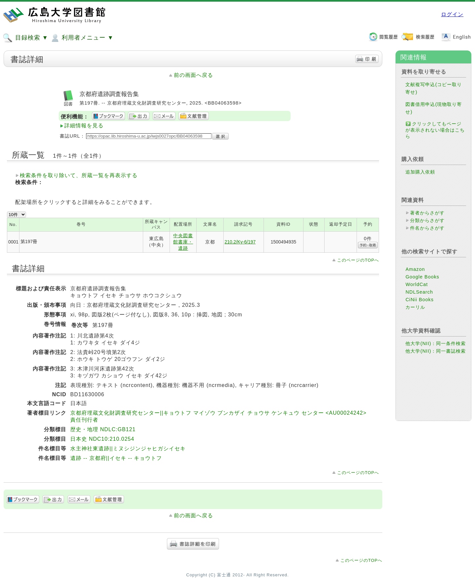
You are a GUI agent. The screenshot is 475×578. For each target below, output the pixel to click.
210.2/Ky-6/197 (240, 241)
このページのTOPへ (358, 260)
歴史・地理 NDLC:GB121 (103, 429)
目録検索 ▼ (25, 38)
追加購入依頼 (420, 172)
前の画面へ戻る (193, 75)
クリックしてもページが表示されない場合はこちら (435, 130)
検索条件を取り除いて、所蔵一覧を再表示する (79, 175)
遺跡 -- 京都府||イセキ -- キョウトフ (116, 458)
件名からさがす (427, 228)
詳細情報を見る (84, 125)
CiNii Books (419, 299)
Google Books (422, 276)
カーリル (415, 307)
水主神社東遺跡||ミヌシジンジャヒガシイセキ (128, 448)
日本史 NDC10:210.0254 (102, 439)
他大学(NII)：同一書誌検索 (435, 351)
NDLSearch (419, 292)
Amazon (415, 269)
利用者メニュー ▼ (81, 38)
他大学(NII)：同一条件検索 (435, 343)
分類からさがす (427, 220)
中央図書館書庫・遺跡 (183, 242)
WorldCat (416, 284)
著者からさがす (427, 212)
